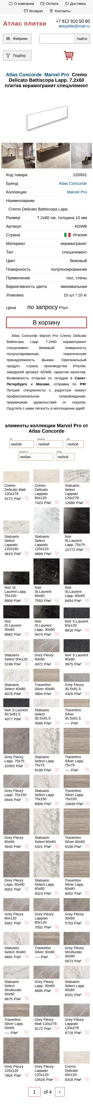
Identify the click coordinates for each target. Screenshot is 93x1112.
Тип (11, 439)
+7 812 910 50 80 (73, 21)
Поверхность (23, 452)
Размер (59, 452)
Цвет (68, 439)
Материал (41, 439)
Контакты (59, 11)
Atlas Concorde (73, 183)
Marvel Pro (56, 74)
